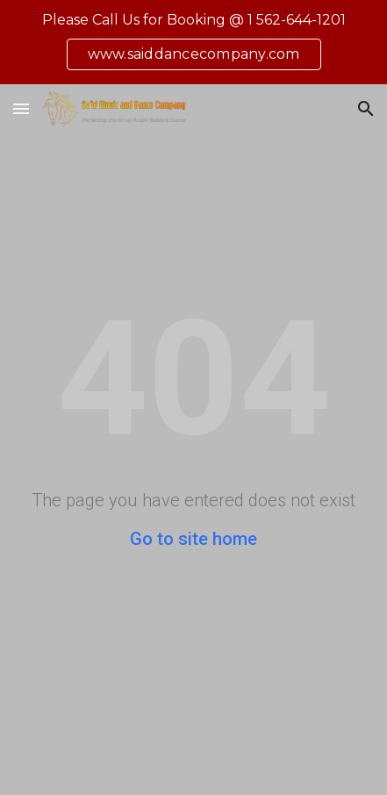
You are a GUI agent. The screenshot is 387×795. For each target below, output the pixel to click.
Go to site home (193, 538)
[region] (193, 42)
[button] (21, 108)
